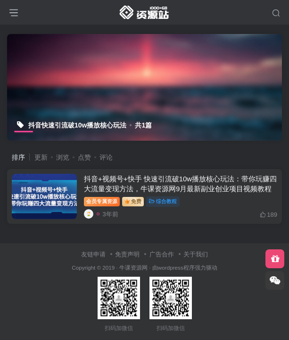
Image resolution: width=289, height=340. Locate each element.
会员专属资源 (101, 201)
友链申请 (93, 254)
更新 (41, 157)
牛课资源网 (133, 267)
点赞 (84, 157)
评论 (106, 157)
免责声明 (127, 254)
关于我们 (195, 254)
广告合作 (161, 254)
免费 (132, 201)
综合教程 (163, 201)
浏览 (62, 157)
